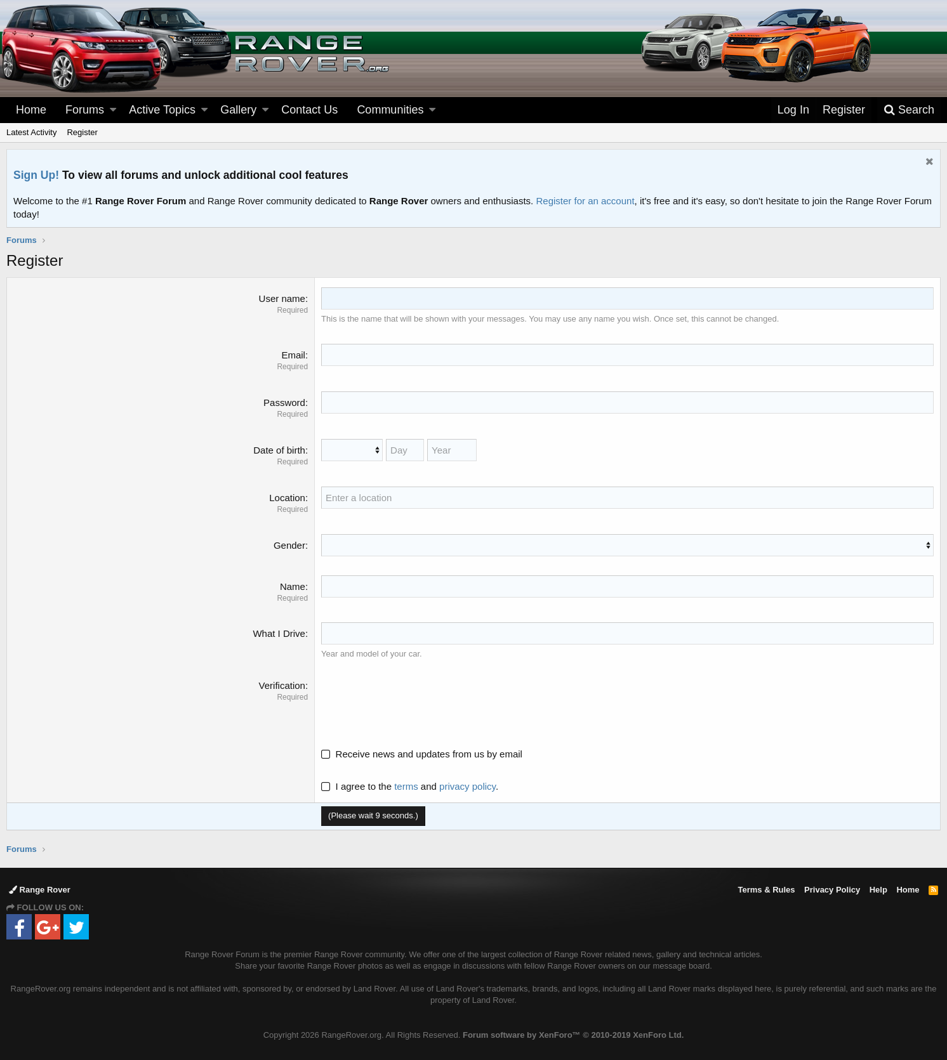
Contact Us (309, 109)
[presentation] (417, 703)
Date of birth (279, 450)
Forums (84, 109)
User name (282, 298)
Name (292, 586)
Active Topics (162, 109)
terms (406, 786)
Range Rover (39, 889)
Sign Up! (36, 175)
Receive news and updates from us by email (429, 754)
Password (284, 402)
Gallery (238, 109)
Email (293, 355)
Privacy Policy (832, 889)
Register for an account (585, 200)
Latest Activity (31, 132)
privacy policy (467, 786)
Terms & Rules (766, 889)
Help (878, 889)
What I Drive (279, 633)
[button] (113, 110)
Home (31, 109)
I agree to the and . (409, 786)
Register (82, 132)
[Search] (909, 110)
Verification (282, 685)
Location (287, 497)
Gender (289, 545)
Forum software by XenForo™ (573, 1035)
